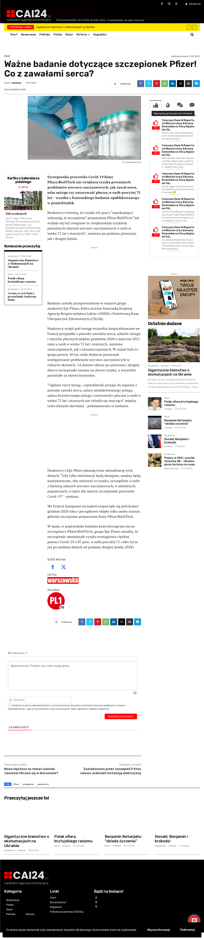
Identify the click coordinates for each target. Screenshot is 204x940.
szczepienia (28, 776)
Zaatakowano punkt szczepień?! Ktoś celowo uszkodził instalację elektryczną (110, 763)
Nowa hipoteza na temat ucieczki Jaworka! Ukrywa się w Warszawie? (31, 763)
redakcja (16, 83)
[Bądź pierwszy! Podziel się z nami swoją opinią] (72, 667)
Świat (7, 56)
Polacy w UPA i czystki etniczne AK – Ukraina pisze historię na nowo (179, 461)
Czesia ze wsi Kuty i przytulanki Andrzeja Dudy (22, 296)
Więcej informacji (158, 930)
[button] (192, 34)
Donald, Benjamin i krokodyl (176, 440)
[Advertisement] (94, 273)
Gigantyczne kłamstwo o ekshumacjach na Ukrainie (66, 27)
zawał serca (43, 776)
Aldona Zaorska (171, 468)
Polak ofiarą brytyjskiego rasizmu (22, 279)
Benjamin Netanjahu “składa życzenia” (178, 422)
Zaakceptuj (187, 929)
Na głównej (13, 256)
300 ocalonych (16, 214)
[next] (194, 27)
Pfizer (16, 776)
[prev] (189, 27)
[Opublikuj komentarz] (121, 708)
